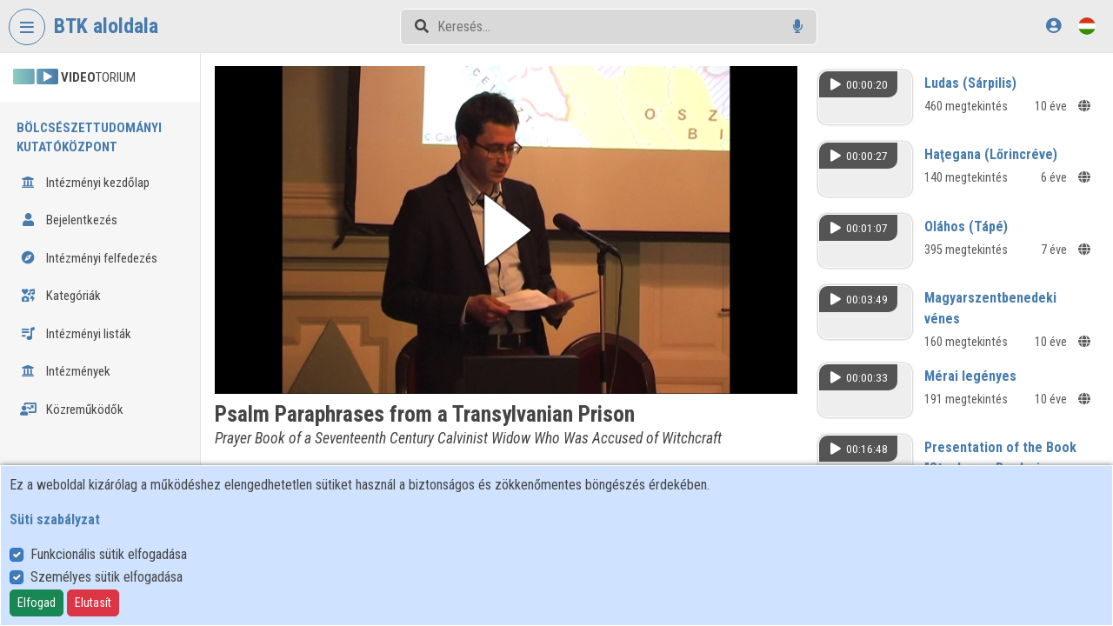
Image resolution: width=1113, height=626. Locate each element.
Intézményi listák (75, 334)
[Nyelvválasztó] (1087, 26)
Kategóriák (60, 295)
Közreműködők (71, 409)
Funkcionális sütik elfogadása (108, 554)
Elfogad (36, 602)
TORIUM (74, 77)
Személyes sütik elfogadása (106, 577)
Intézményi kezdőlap (85, 182)
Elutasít (93, 602)
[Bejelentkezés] (1053, 26)
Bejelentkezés (68, 220)
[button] (506, 230)
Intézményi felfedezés (88, 258)
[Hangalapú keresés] (798, 26)
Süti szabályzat (55, 519)
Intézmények (65, 371)
